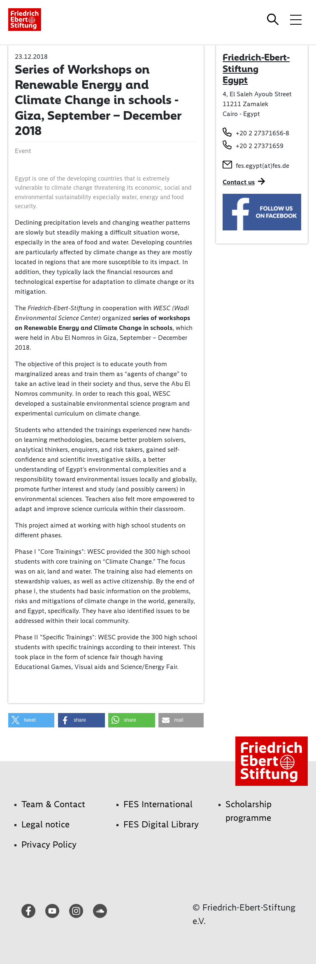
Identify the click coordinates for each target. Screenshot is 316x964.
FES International (158, 804)
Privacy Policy (49, 844)
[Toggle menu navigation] (296, 19)
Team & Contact (53, 804)
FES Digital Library (161, 824)
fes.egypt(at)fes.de (262, 166)
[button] (31, 720)
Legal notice (45, 824)
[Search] (274, 19)
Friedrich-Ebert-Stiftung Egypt (256, 68)
